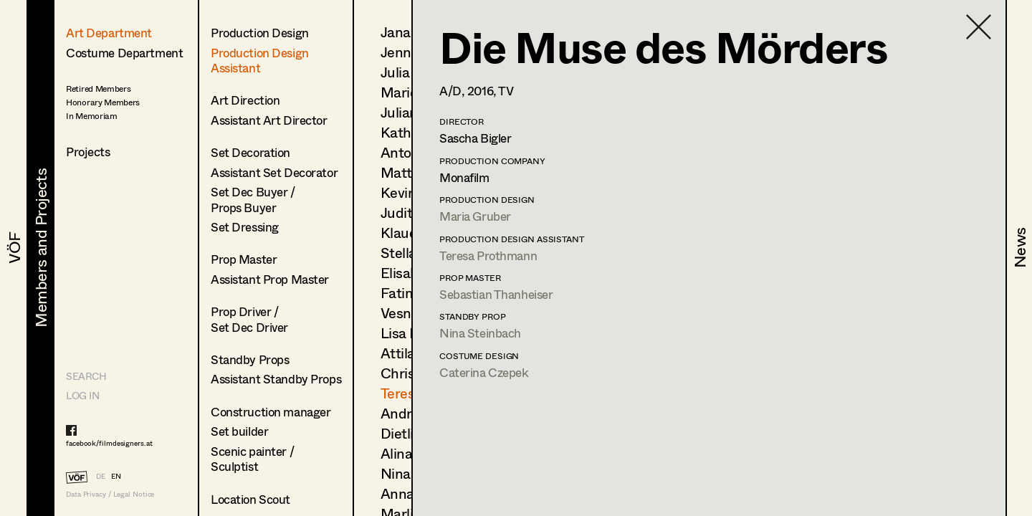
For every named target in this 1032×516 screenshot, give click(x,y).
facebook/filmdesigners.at (109, 443)
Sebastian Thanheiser (496, 294)
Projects (88, 151)
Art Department (109, 32)
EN (116, 476)
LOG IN (82, 395)
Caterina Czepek (484, 372)
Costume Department (124, 52)
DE (100, 476)
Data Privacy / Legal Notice (110, 494)
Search (86, 375)
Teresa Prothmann (488, 255)
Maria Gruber (475, 216)
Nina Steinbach (480, 333)
